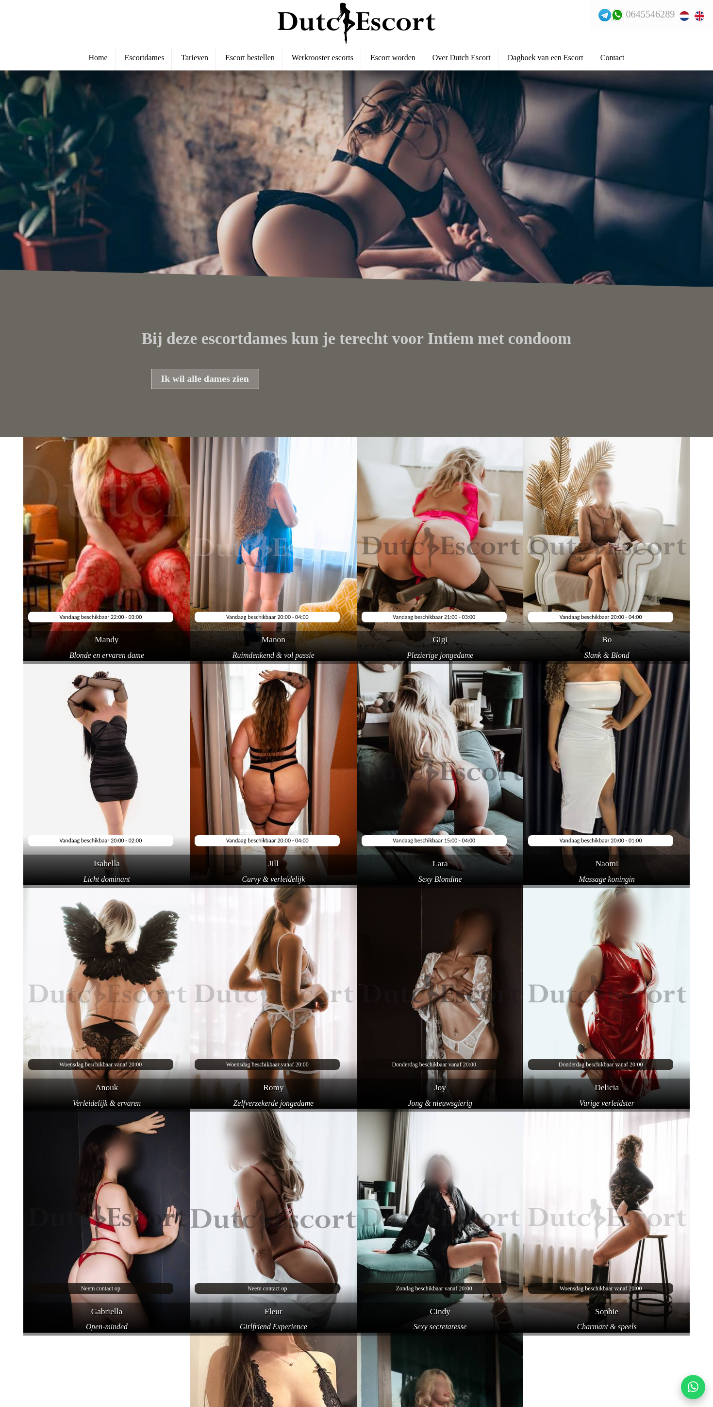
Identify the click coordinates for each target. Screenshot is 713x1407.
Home (98, 59)
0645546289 (649, 14)
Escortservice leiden (53, 1351)
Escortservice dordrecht (58, 1399)
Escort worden (392, 59)
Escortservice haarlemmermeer (70, 1334)
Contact (612, 59)
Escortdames (145, 59)
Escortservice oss (48, 1383)
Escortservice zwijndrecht (61, 1318)
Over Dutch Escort (461, 59)
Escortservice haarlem (56, 1367)
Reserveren (38, 1285)
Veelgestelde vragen (51, 1302)
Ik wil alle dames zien (206, 379)
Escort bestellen (250, 59)
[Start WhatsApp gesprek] (693, 1387)
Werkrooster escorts (322, 59)
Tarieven (194, 59)
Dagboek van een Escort (545, 59)
